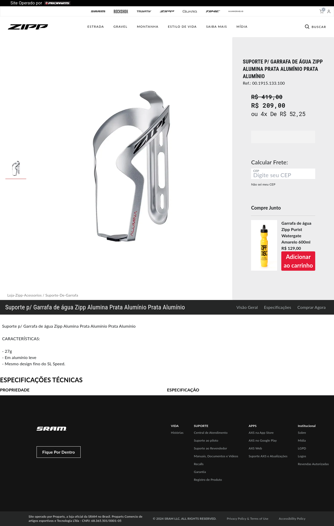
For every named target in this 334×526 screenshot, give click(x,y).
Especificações (277, 307)
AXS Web (255, 448)
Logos (302, 456)
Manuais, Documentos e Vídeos (216, 456)
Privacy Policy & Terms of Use (247, 519)
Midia (302, 440)
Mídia (242, 26)
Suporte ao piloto (206, 440)
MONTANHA (148, 26)
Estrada (95, 26)
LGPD (302, 448)
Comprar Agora (311, 307)
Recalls (199, 464)
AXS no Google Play (263, 440)
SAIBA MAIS (216, 26)
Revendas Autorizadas (313, 464)
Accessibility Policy (292, 519)
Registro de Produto (208, 480)
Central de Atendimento (211, 433)
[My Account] (329, 11)
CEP (256, 171)
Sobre (302, 433)
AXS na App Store (261, 433)
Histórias (177, 433)
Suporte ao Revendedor (210, 448)
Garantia (200, 472)
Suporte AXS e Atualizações (268, 456)
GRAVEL (121, 26)
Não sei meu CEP (263, 184)
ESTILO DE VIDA (182, 26)
